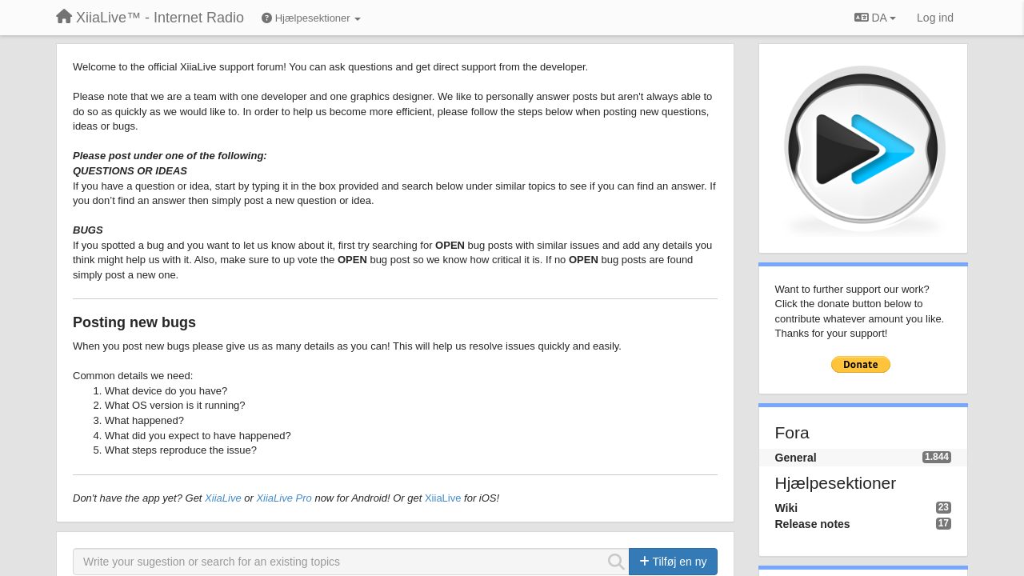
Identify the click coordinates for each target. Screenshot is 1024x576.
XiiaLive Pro (283, 498)
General (796, 457)
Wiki (786, 508)
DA (875, 17)
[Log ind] (935, 17)
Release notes (812, 524)
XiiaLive (223, 498)
